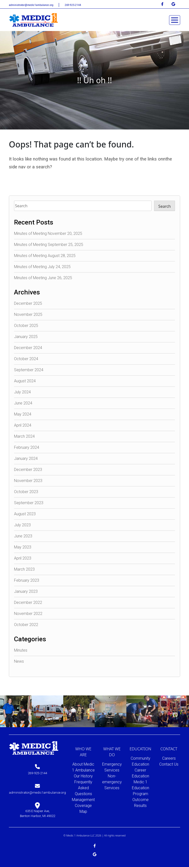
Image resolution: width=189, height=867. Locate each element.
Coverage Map (83, 808)
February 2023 (26, 580)
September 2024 (28, 370)
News (19, 661)
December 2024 (28, 347)
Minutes (20, 650)
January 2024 (26, 458)
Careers (169, 758)
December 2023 (28, 469)
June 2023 (23, 536)
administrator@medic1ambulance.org (31, 5)
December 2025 (28, 303)
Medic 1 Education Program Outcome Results (140, 794)
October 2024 (26, 358)
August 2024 (25, 381)
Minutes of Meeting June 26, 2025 (43, 277)
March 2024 (24, 436)
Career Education (140, 773)
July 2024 (22, 392)
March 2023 (24, 569)
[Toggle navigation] (174, 20)
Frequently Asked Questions (83, 788)
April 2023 (22, 558)
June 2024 (23, 403)
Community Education (140, 761)
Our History (83, 776)
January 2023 (26, 591)
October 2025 (26, 325)
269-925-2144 (73, 5)
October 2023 (26, 491)
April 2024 (22, 425)
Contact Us (168, 764)
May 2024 (22, 414)
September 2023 (28, 502)
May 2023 (22, 547)
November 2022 (28, 613)
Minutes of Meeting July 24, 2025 (42, 266)
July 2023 (22, 525)
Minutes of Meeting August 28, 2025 (45, 255)
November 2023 (28, 480)
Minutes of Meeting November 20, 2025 (48, 233)
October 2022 (26, 624)
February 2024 (26, 447)
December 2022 (28, 602)
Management (83, 799)
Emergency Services (112, 767)
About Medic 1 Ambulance (83, 767)
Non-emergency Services (112, 782)
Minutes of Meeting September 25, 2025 (48, 244)
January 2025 (26, 336)
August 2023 (25, 514)
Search (164, 206)
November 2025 (28, 314)
